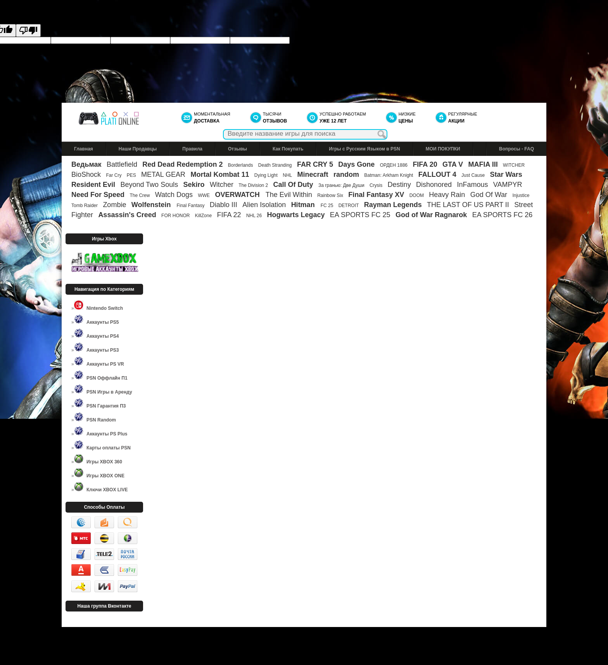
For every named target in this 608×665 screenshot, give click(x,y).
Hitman (304, 205)
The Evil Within (289, 195)
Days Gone (356, 164)
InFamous (472, 184)
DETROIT (349, 205)
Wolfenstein (152, 205)
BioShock (86, 174)
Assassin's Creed (127, 215)
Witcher (221, 184)
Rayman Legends (393, 205)
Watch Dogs (174, 195)
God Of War (488, 195)
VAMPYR (507, 184)
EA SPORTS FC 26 (502, 215)
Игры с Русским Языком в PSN (364, 149)
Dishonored (434, 184)
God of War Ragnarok (431, 215)
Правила (192, 149)
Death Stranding (275, 165)
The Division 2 (253, 185)
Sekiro (194, 184)
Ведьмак (86, 164)
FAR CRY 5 (315, 164)
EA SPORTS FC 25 (360, 215)
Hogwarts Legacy (296, 215)
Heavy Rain (447, 195)
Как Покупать (288, 149)
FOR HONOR (175, 215)
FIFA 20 (425, 164)
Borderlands (240, 165)
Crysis (376, 185)
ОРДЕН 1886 (394, 165)
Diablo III (223, 205)
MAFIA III (482, 164)
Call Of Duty (293, 184)
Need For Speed (97, 195)
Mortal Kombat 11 (219, 174)
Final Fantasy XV (376, 195)
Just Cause (473, 175)
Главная (83, 149)
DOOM (416, 195)
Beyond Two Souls (149, 184)
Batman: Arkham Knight (389, 175)
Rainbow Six (330, 195)
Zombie (114, 205)
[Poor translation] (28, 30)
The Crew (140, 195)
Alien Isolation (264, 205)
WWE (204, 195)
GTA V (452, 164)
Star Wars (506, 174)
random (346, 174)
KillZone (203, 215)
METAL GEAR (163, 174)
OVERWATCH (238, 195)
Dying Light (266, 175)
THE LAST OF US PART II (468, 205)
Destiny (399, 184)
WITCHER (514, 165)
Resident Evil (93, 184)
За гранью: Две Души (341, 185)
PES (131, 175)
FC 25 (327, 205)
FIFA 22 (229, 215)
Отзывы (237, 149)
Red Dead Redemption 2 (182, 164)
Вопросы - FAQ (516, 149)
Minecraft (312, 174)
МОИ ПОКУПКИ (443, 149)
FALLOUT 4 (437, 174)
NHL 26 (254, 215)
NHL (287, 175)
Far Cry (113, 175)
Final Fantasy (190, 205)
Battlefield (122, 164)
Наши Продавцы (138, 149)
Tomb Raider (84, 205)
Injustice (520, 195)
